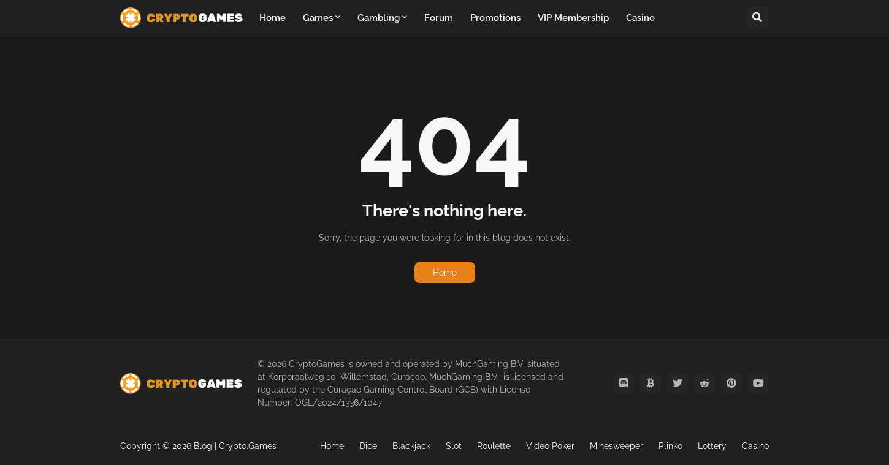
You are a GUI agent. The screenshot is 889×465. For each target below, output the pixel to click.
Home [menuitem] (272, 17)
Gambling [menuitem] (378, 17)
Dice (368, 446)
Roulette (494, 446)
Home (445, 273)
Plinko (670, 446)
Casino (755, 446)
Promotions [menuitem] (495, 17)
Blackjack (411, 446)
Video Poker (550, 446)
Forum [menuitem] (438, 17)
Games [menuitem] (318, 17)
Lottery (712, 446)
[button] (757, 17)
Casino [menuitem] (640, 17)
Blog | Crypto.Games (235, 446)
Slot (454, 446)
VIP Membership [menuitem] (573, 17)
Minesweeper (616, 446)
